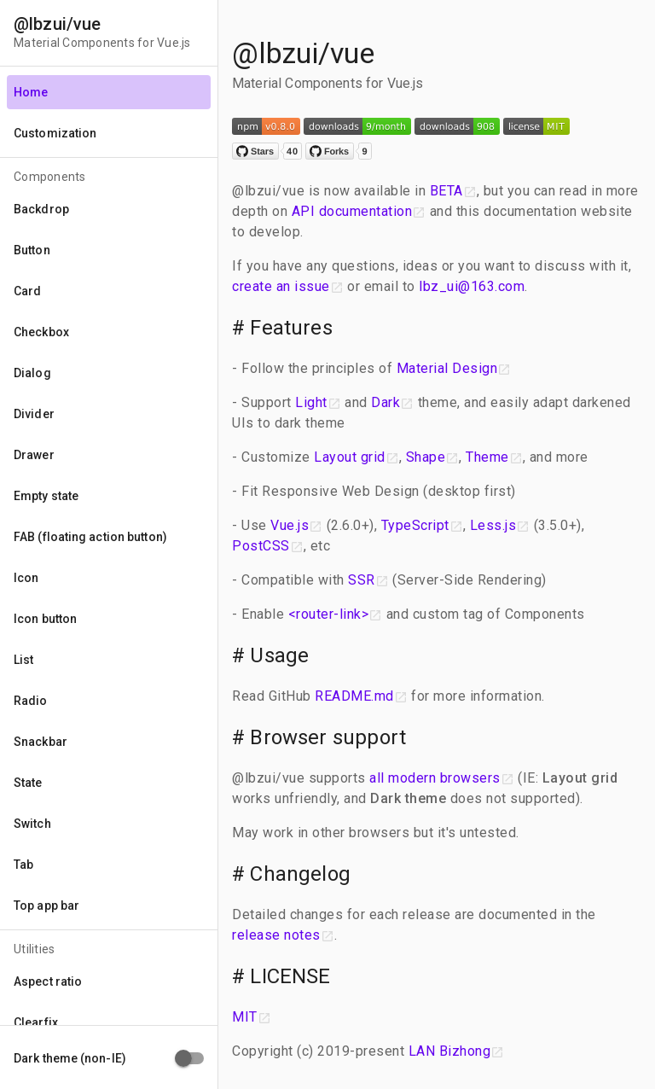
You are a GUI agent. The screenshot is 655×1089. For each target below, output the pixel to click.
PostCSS (261, 546)
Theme (487, 457)
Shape (426, 457)
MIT (245, 1017)
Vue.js (289, 525)
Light (311, 402)
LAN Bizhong (450, 1051)
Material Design (447, 368)
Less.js (493, 525)
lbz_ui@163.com (472, 286)
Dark (385, 402)
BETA (446, 191)
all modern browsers (435, 778)
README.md (354, 696)
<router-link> (328, 614)
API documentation (352, 211)
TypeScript (415, 525)
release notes (276, 935)
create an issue (281, 286)
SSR (361, 580)
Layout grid (349, 457)
